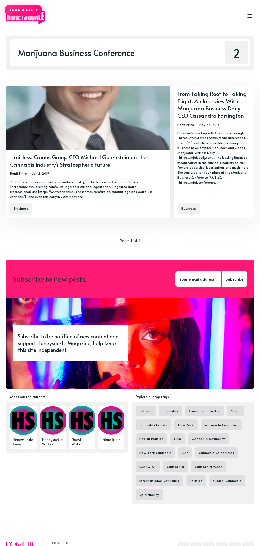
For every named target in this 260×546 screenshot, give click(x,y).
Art (185, 452)
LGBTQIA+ (147, 466)
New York (186, 424)
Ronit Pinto (18, 173)
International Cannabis (159, 480)
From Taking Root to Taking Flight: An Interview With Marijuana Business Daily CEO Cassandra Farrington (212, 104)
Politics (196, 480)
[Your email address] (198, 279)
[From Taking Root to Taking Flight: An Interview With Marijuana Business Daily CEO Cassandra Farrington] (214, 152)
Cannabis (170, 411)
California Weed (209, 466)
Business (21, 208)
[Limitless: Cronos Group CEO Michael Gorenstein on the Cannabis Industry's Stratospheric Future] (88, 152)
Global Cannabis (227, 480)
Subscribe (234, 279)
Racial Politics (151, 438)
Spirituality (149, 494)
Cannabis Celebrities (216, 452)
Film (177, 438)
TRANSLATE (23, 10)
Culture (145, 411)
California (175, 466)
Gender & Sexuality (208, 438)
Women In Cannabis (221, 424)
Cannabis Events (153, 424)
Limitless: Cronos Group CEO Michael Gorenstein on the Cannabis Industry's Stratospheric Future (78, 160)
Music (235, 411)
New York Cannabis (155, 452)
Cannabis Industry (204, 411)
